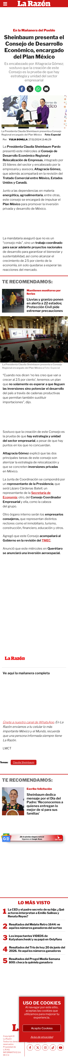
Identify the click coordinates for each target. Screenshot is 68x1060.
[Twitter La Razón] (30, 89)
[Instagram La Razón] (45, 1047)
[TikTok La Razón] (53, 1047)
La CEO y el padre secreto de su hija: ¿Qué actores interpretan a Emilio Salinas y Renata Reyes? (36, 913)
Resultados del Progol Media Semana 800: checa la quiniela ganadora (34, 960)
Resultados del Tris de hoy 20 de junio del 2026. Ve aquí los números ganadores (37, 949)
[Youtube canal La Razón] (60, 1047)
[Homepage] (34, 3)
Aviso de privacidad (41, 1036)
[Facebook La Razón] (21, 89)
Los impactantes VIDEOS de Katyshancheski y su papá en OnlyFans (35, 937)
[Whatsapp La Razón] (38, 89)
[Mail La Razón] (46, 89)
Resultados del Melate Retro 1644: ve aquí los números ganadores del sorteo (35, 926)
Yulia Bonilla (18, 139)
